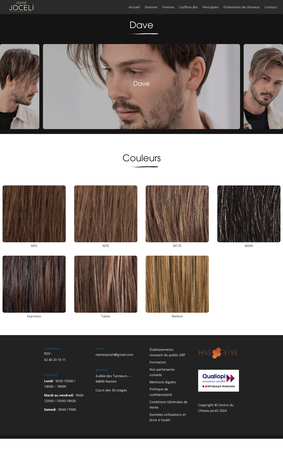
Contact (271, 7)
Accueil (134, 7)
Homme (151, 7)
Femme (168, 7)
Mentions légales (162, 382)
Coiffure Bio (188, 7)
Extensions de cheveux (241, 7)
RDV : (48, 353)
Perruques (211, 7)
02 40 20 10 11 (55, 359)
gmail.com (125, 354)
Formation (157, 362)
